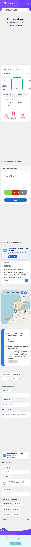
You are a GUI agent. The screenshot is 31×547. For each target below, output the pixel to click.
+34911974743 (6, 409)
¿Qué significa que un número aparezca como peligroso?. (15, 334)
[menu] (3, 530)
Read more (12, 361)
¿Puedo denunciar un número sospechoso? (15, 340)
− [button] (25, 292)
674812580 (6, 390)
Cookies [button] (25, 540)
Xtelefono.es (9, 3)
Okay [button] (15, 543)
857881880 (6, 400)
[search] (27, 10)
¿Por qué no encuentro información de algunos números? (18, 347)
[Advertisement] (15, 46)
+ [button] (22, 292)
